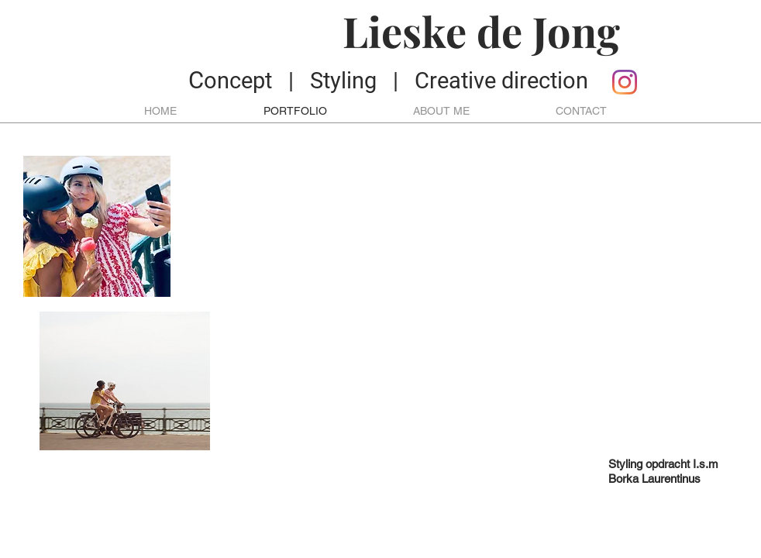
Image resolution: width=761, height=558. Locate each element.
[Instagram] (624, 82)
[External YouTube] (487, 303)
